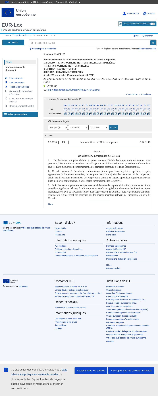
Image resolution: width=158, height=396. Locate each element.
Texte (9, 62)
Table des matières (15, 114)
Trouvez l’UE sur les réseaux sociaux (70, 307)
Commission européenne (117, 296)
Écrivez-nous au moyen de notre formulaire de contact (78, 293)
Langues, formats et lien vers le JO (63, 99)
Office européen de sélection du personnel (124, 334)
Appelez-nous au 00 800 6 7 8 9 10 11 (71, 287)
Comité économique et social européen (123, 312)
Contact (58, 231)
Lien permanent (14, 82)
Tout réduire (145, 94)
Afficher (113, 127)
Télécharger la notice (17, 86)
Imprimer (147, 36)
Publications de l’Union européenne (121, 259)
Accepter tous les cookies (91, 370)
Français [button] (149, 14)
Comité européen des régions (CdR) (121, 316)
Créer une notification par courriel (19, 100)
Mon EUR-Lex (130, 14)
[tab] (98, 99)
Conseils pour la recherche (43, 49)
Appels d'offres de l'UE (116, 249)
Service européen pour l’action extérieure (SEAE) (127, 309)
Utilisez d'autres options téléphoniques (71, 290)
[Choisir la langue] (58, 127)
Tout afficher (132, 94)
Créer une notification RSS (19, 105)
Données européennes (116, 246)
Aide (136, 36)
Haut (50, 204)
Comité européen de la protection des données (126, 331)
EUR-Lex (12, 25)
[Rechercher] (153, 42)
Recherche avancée (147, 49)
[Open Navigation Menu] (13, 42)
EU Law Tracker (113, 268)
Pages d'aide (60, 228)
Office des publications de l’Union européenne (126, 338)
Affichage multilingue (56, 121)
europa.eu (23, 286)
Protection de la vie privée (66, 322)
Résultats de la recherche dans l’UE (121, 252)
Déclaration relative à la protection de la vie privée (76, 255)
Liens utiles (111, 235)
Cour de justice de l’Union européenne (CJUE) (126, 300)
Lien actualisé (14, 78)
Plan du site (60, 235)
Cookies (58, 328)
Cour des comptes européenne (119, 306)
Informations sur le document (15, 69)
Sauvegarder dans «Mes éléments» (18, 92)
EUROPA (8, 35)
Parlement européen (115, 287)
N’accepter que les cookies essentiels (131, 370)
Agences (110, 341)
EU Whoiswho (112, 255)
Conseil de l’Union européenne (119, 293)
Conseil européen (113, 290)
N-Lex (108, 265)
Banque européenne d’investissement (122, 319)
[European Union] (10, 281)
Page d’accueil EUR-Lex (23, 35)
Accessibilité (60, 252)
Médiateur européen (115, 322)
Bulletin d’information (115, 231)
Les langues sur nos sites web (68, 319)
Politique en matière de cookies (68, 249)
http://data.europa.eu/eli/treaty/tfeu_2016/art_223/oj (74, 90)
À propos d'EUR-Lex (114, 228)
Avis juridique (60, 246)
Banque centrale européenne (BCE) (121, 303)
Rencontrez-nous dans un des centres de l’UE (74, 296)
